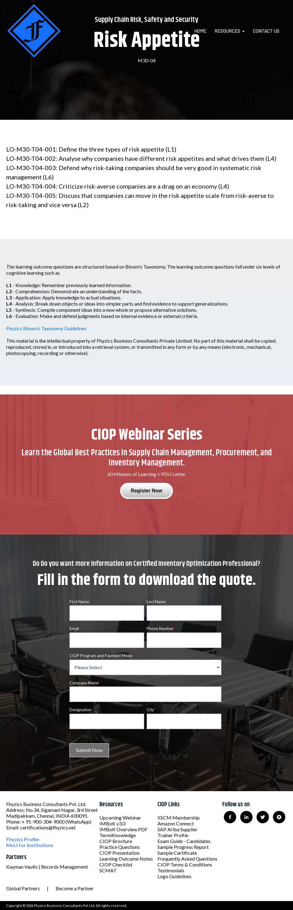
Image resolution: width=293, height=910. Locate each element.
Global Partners (23, 888)
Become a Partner (75, 888)
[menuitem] (204, 31)
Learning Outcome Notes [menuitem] (126, 859)
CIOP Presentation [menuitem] (119, 853)
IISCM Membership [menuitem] (178, 817)
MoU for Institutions (29, 845)
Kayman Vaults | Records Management (47, 867)
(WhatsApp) (78, 821)
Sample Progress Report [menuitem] (183, 847)
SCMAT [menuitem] (108, 870)
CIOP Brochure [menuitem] (115, 841)
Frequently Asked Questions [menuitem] (187, 859)
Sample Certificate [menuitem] (177, 853)
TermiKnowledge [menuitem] (117, 835)
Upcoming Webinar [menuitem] (120, 817)
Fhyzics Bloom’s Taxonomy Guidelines (46, 328)
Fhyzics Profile (22, 839)
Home (200, 31)
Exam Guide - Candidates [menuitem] (184, 841)
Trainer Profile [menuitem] (172, 835)
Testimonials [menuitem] (170, 870)
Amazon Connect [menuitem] (175, 823)
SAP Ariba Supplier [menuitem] (177, 829)
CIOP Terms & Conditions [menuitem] (184, 864)
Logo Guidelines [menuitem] (174, 876)
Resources (227, 31)
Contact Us (266, 31)
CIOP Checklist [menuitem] (115, 864)
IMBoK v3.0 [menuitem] (112, 823)
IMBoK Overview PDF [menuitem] (123, 829)
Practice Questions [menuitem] (119, 847)
